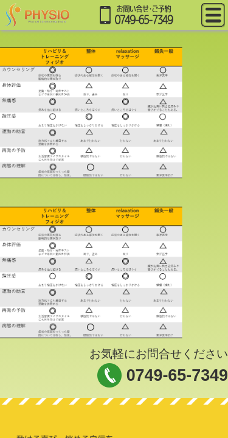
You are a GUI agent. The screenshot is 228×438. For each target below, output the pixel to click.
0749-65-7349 (177, 375)
